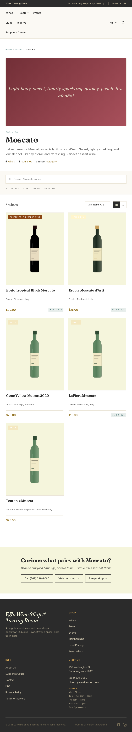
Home (9, 49)
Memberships (76, 638)
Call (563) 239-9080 (37, 578)
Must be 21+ (119, 3)
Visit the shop (69, 578)
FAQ (8, 686)
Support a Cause (16, 32)
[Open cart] (123, 22)
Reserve (21, 22)
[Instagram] (124, 724)
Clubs (9, 22)
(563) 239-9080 (78, 677)
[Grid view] (116, 204)
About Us (11, 667)
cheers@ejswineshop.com (84, 682)
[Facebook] (118, 724)
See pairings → (98, 578)
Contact (10, 679)
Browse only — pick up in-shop (86, 3)
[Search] (66, 179)
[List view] (123, 204)
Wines (10, 12)
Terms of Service (15, 698)
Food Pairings (76, 645)
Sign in (113, 22)
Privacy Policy (13, 692)
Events (37, 12)
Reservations (76, 651)
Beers (24, 12)
